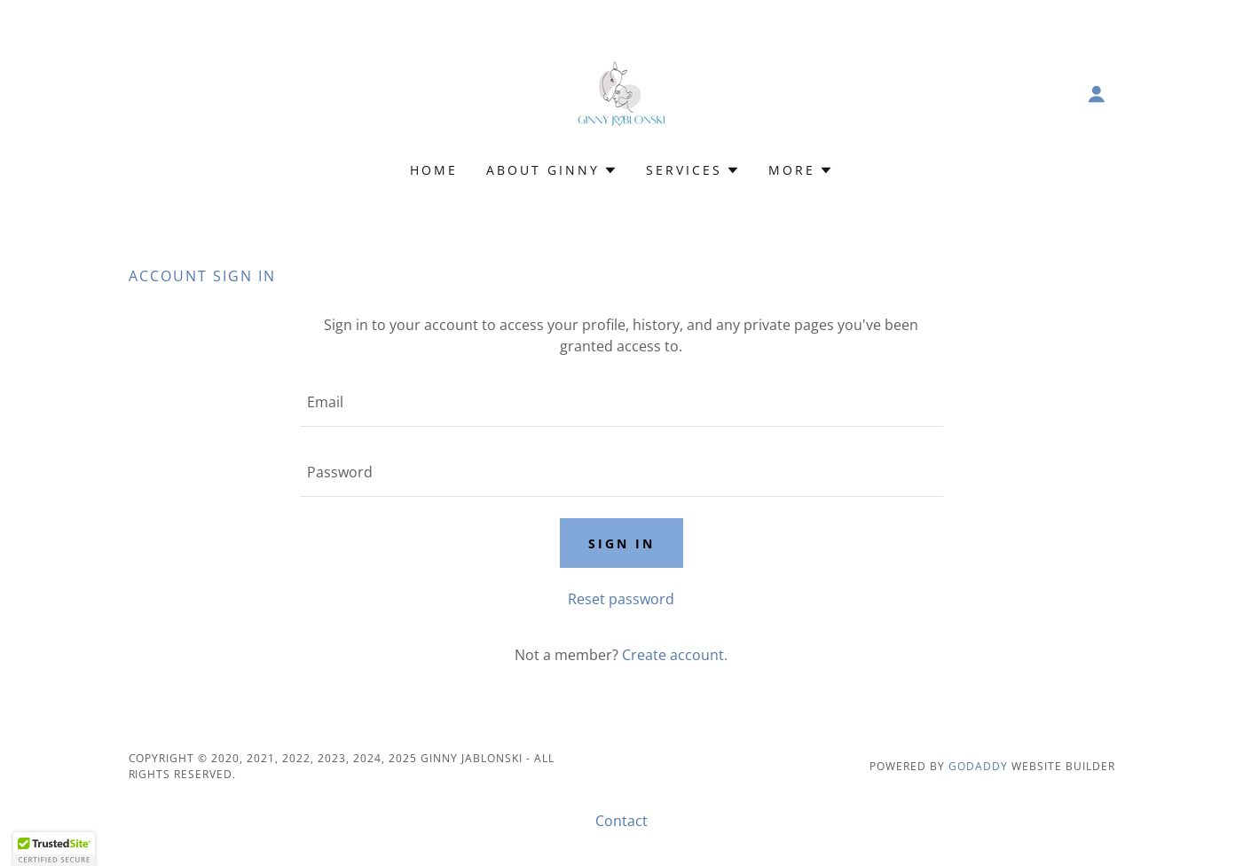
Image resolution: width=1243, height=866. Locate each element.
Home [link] (434, 169)
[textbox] (621, 402)
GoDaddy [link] (978, 766)
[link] (621, 92)
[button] (1096, 94)
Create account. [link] (675, 655)
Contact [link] (621, 821)
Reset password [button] (621, 599)
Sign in (621, 543)
